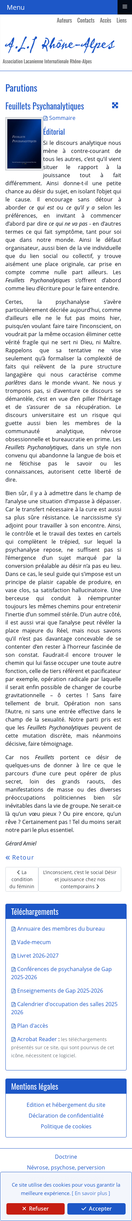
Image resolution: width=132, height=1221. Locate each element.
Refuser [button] (35, 1208)
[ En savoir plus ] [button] (91, 1193)
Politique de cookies (66, 1126)
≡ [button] (124, 6)
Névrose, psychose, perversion (66, 1167)
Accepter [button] (96, 1208)
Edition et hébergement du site (66, 1104)
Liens (122, 20)
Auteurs (64, 20)
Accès (105, 20)
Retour (19, 857)
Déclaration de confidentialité (66, 1115)
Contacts (86, 20)
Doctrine (66, 1156)
